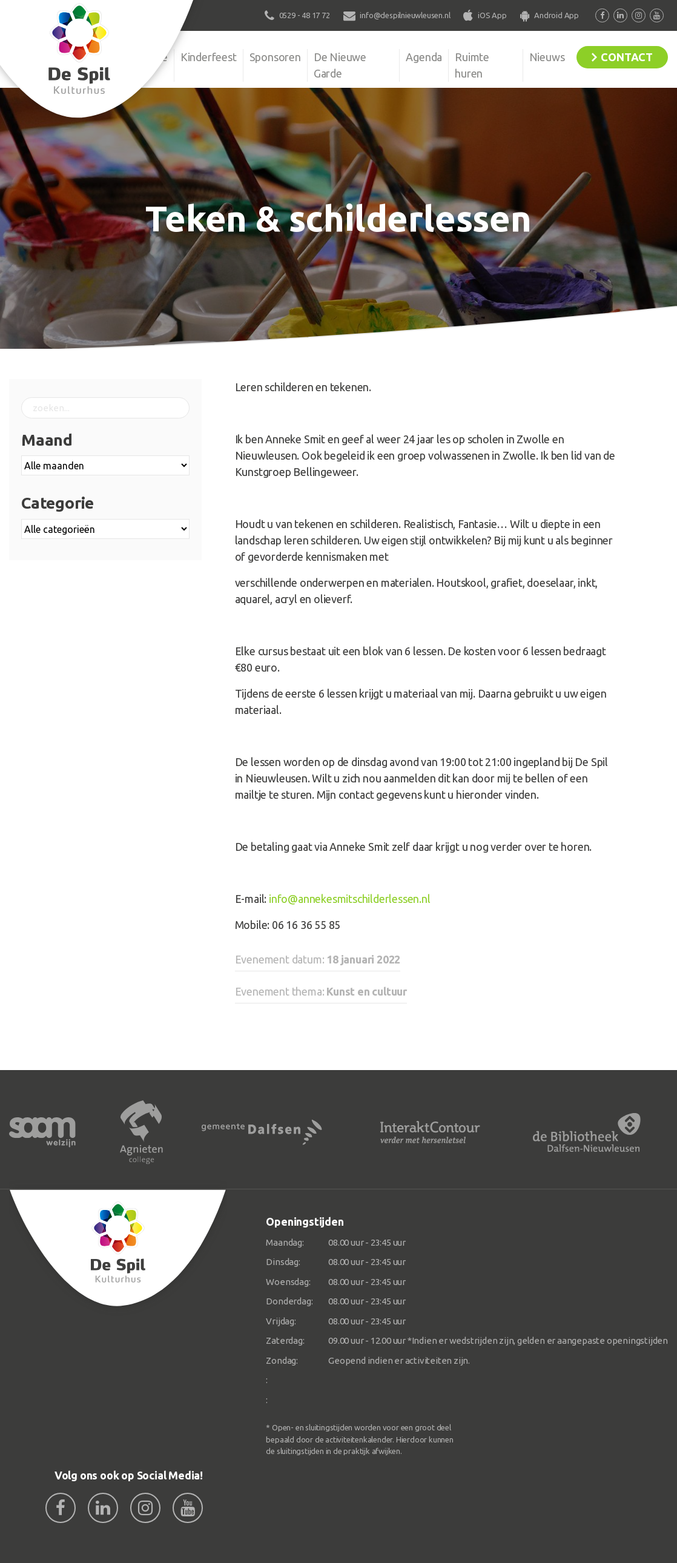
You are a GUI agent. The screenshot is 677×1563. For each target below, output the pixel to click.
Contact (627, 57)
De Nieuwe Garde (340, 65)
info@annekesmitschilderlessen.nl (350, 899)
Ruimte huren (472, 65)
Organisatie (140, 57)
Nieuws (547, 57)
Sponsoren (275, 57)
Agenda (424, 57)
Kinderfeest (208, 57)
